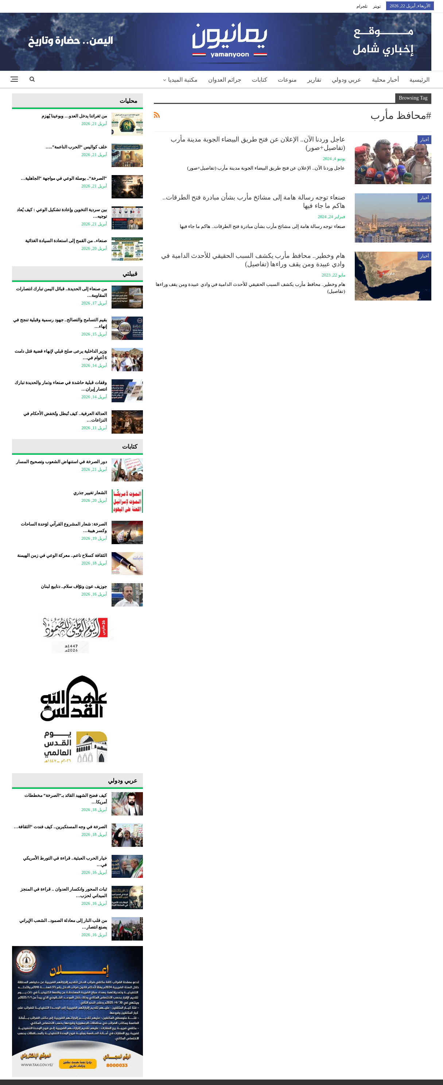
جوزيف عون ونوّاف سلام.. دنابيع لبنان (74, 586)
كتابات (259, 80)
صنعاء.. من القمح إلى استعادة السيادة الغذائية (66, 240)
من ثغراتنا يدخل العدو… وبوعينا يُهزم (74, 116)
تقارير (314, 80)
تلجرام (362, 6)
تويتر (377, 6)
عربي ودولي (346, 80)
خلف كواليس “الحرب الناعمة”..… (76, 147)
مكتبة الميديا (183, 80)
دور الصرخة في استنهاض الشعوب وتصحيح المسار (61, 461)
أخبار (424, 139)
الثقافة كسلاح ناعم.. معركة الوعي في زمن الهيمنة (62, 555)
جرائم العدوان (224, 80)
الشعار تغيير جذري (90, 492)
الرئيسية (419, 80)
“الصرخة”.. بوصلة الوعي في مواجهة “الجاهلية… (64, 178)
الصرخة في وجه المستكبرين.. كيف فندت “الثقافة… (60, 826)
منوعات (287, 80)
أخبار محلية (385, 80)
